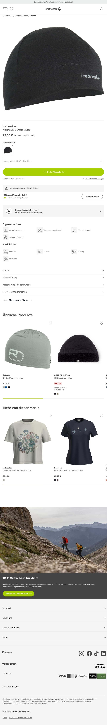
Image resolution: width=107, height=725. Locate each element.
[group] (53, 68)
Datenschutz (26, 717)
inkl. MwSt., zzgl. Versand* (24, 135)
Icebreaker (9, 126)
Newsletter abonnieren (17, 593)
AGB (5, 717)
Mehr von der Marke (18, 300)
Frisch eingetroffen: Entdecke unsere (49, 2)
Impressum (14, 717)
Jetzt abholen (92, 196)
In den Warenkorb (53, 172)
